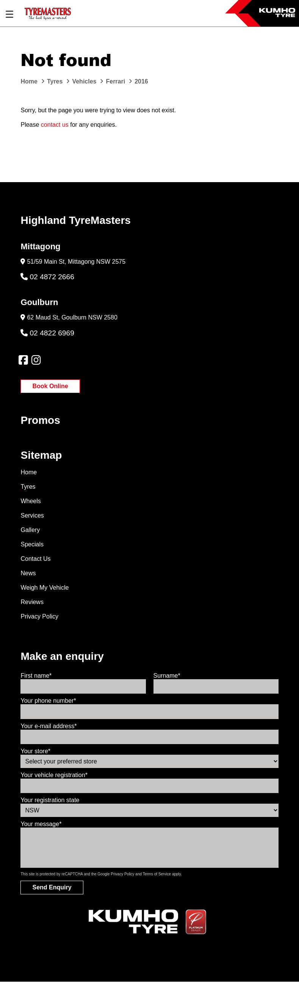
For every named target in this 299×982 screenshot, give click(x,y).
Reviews (31, 602)
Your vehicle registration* (53, 775)
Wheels (30, 501)
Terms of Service (157, 874)
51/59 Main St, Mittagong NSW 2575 (76, 261)
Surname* (166, 675)
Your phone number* (48, 700)
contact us (55, 124)
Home (28, 472)
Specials (31, 544)
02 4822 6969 (47, 333)
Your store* (35, 751)
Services (32, 515)
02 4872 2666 (47, 277)
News (28, 573)
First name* (36, 675)
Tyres (27, 486)
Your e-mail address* (48, 726)
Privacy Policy (39, 616)
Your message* (40, 824)
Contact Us (35, 559)
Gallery (30, 530)
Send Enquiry (51, 887)
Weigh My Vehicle (44, 587)
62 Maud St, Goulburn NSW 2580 (72, 317)
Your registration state (49, 800)
